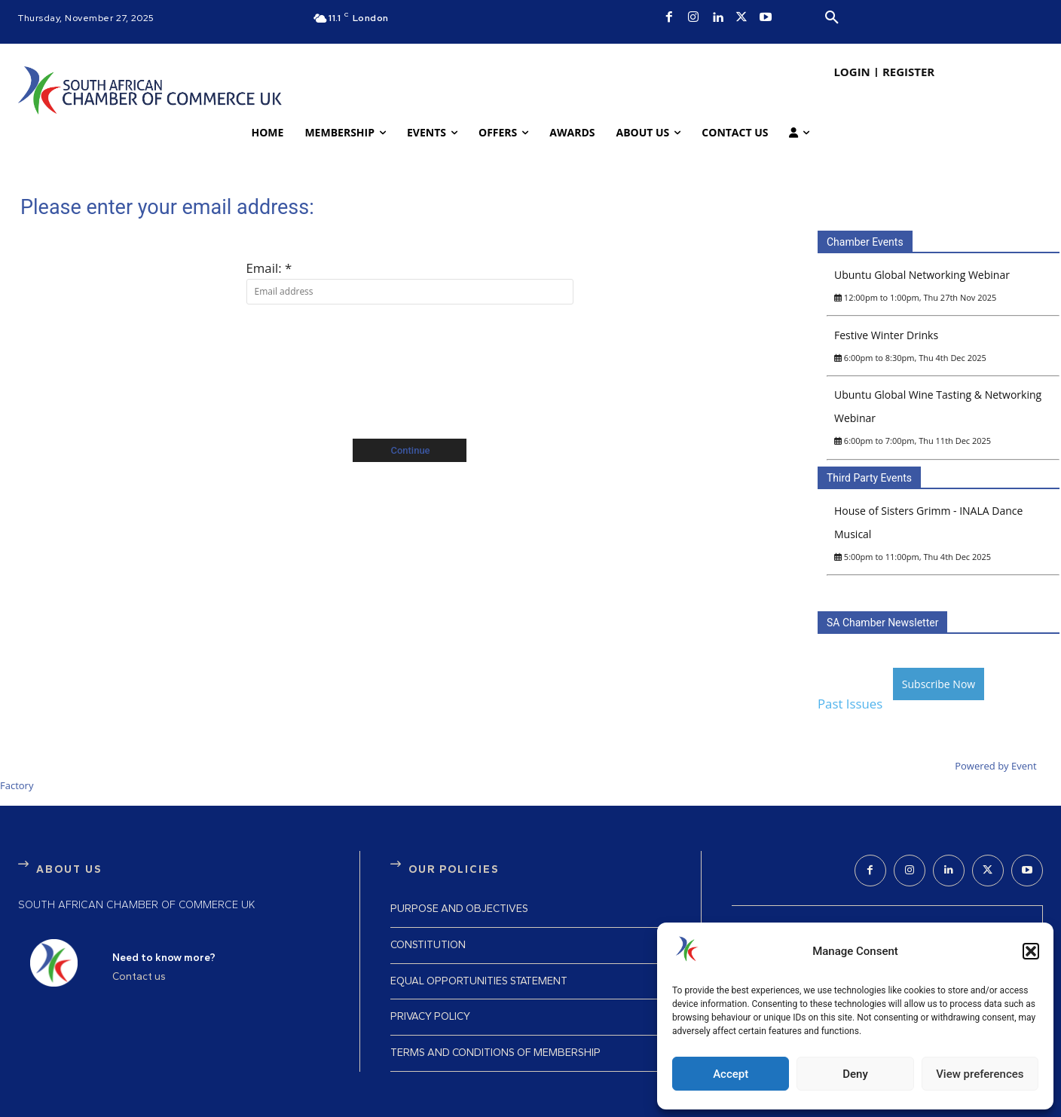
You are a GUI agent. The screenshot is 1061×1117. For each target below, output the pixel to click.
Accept (730, 1074)
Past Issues (850, 703)
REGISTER (908, 71)
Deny (855, 1074)
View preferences (979, 1074)
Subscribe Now (938, 684)
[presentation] (409, 357)
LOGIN (851, 71)
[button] (1030, 951)
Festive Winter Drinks (886, 335)
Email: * (269, 268)
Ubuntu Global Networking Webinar (922, 275)
